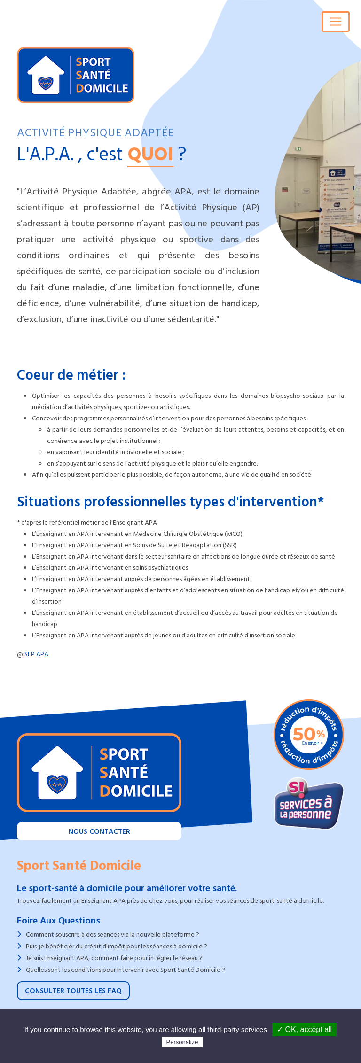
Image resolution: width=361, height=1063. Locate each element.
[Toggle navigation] (336, 21)
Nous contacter (99, 832)
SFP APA (36, 654)
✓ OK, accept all (304, 1029)
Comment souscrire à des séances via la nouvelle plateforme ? (112, 934)
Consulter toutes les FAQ (73, 991)
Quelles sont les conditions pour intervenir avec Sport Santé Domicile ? (125, 969)
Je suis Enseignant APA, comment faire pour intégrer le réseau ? (114, 958)
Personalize (182, 1042)
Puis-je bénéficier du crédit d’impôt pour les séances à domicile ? (116, 946)
